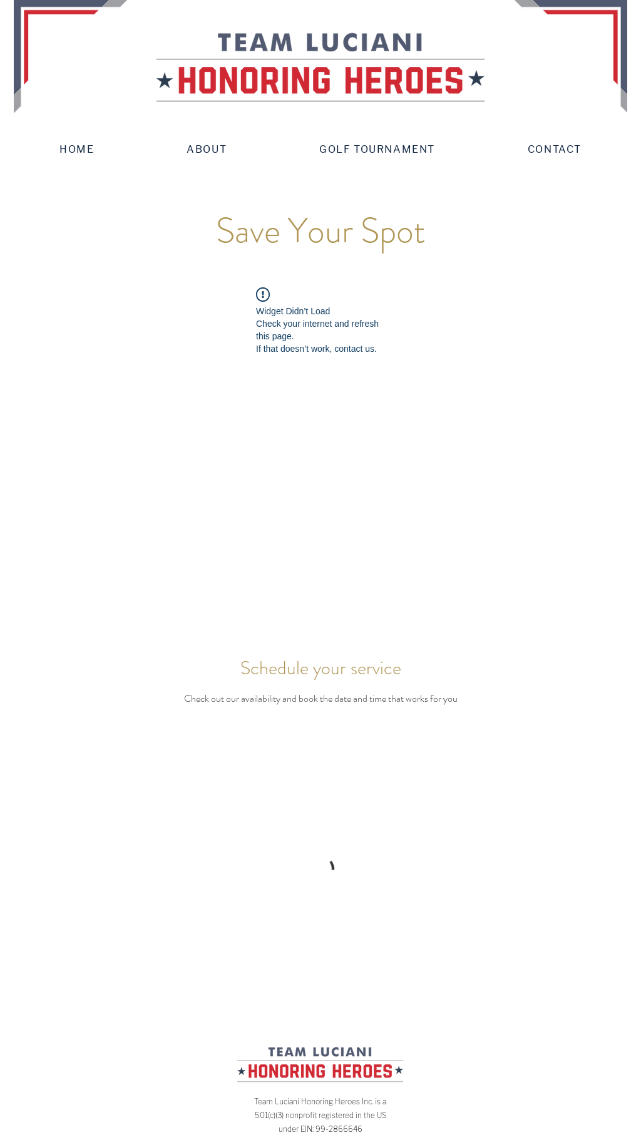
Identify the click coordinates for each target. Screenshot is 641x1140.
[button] (206, 149)
